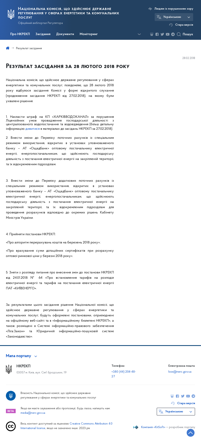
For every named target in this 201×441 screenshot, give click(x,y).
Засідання (43, 34)
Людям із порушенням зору (173, 8)
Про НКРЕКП (20, 34)
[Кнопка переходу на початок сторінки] (186, 432)
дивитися (32, 129)
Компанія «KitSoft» (153, 427)
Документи (65, 34)
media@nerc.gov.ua (33, 413)
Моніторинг (89, 34)
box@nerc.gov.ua (179, 371)
